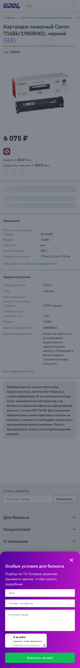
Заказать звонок (40, 658)
